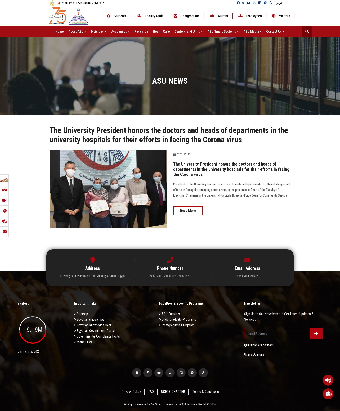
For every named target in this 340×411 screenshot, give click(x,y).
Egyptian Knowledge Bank (93, 325)
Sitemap (81, 314)
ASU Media (253, 31)
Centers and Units (189, 31)
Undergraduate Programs (177, 319)
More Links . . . (85, 342)
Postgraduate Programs (177, 325)
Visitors (280, 16)
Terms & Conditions (205, 392)
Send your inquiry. (247, 276)
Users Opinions (254, 354)
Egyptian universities (89, 319)
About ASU (77, 31)
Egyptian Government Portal (94, 331)
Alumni (218, 16)
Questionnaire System (259, 345)
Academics (120, 31)
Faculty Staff (149, 16)
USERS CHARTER (173, 392)
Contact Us (275, 31)
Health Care (161, 31)
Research (141, 31)
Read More (188, 211)
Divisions (98, 31)
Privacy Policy (131, 392)
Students (116, 16)
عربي (279, 3)
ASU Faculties (170, 314)
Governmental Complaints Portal (97, 336)
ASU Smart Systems (223, 31)
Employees (249, 16)
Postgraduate (186, 16)
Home (60, 31)
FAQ (151, 392)
